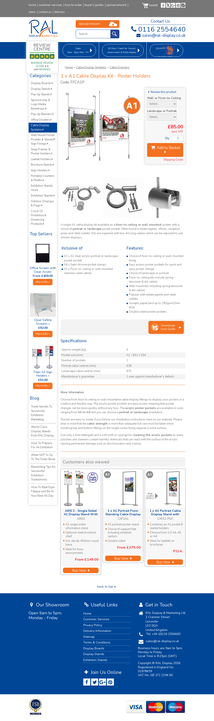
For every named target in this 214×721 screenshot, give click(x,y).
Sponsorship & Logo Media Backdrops (40, 104)
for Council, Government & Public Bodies (121, 50)
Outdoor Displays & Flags (42, 203)
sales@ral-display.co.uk (160, 35)
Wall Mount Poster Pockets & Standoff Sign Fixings (43, 139)
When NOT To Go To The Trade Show (43, 457)
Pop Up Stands (41, 94)
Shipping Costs (173, 160)
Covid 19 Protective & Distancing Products (38, 217)
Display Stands (41, 89)
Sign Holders (40, 170)
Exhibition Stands (43, 196)
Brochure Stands (42, 165)
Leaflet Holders (42, 159)
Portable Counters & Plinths (42, 178)
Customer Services (96, 619)
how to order (73, 5)
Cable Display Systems (91, 67)
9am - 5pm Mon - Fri (78, 50)
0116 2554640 (157, 29)
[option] (81, 197)
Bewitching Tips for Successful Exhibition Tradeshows (43, 473)
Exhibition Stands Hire (42, 188)
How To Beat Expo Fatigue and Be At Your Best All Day (43, 491)
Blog (34, 398)
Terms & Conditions (96, 642)
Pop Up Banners (42, 114)
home (32, 5)
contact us (44, 12)
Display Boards (42, 83)
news (32, 12)
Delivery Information (97, 631)
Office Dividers (41, 120)
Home (69, 67)
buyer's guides (94, 5)
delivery (59, 12)
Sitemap (89, 637)
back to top (107, 587)
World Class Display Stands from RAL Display (42, 431)
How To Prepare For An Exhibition (42, 445)
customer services (50, 5)
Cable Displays (119, 67)
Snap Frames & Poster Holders (41, 151)
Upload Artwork (89, 24)
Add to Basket (165, 149)
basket (150, 5)
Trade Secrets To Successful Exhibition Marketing (41, 413)
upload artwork (116, 5)
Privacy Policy (92, 625)
